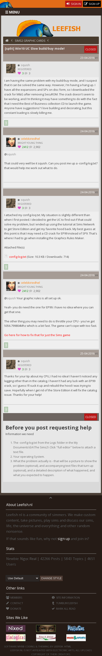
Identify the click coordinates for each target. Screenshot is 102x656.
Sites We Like (17, 617)
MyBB (21, 646)
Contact (14, 603)
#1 (96, 57)
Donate (13, 609)
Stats (10, 548)
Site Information (66, 597)
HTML (67, 646)
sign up (64, 538)
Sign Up (92, 4)
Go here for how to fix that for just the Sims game (37, 335)
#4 (96, 275)
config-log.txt (17, 257)
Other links (15, 588)
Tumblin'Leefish (65, 603)
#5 (96, 353)
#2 (96, 131)
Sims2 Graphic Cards (30, 41)
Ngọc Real (28, 558)
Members (14, 597)
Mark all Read (64, 609)
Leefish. (59, 646)
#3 (96, 192)
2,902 (36, 147)
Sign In (73, 4)
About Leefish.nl (19, 504)
